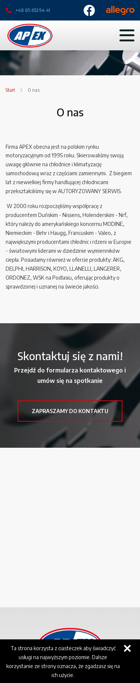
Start (10, 90)
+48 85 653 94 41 (32, 10)
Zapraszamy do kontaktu (70, 411)
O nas (34, 90)
